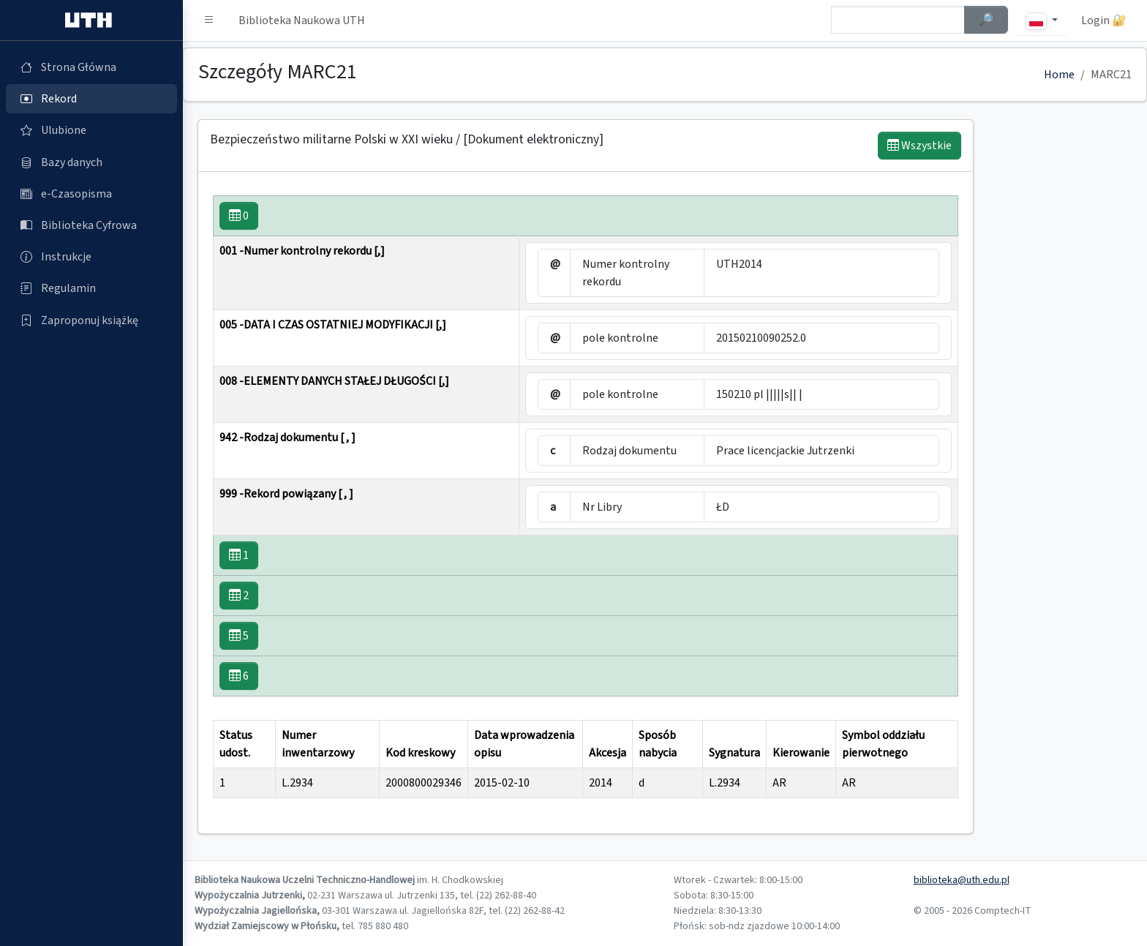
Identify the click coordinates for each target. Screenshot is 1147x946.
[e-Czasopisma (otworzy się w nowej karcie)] (91, 194)
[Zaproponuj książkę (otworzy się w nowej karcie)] (91, 320)
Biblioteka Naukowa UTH (301, 20)
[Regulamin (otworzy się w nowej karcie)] (91, 288)
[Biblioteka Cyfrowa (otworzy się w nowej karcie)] (91, 225)
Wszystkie (919, 146)
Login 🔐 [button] (1104, 20)
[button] (209, 20)
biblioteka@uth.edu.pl (961, 880)
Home (1059, 75)
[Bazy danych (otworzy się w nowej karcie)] (91, 162)
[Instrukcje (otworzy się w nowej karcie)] (91, 256)
